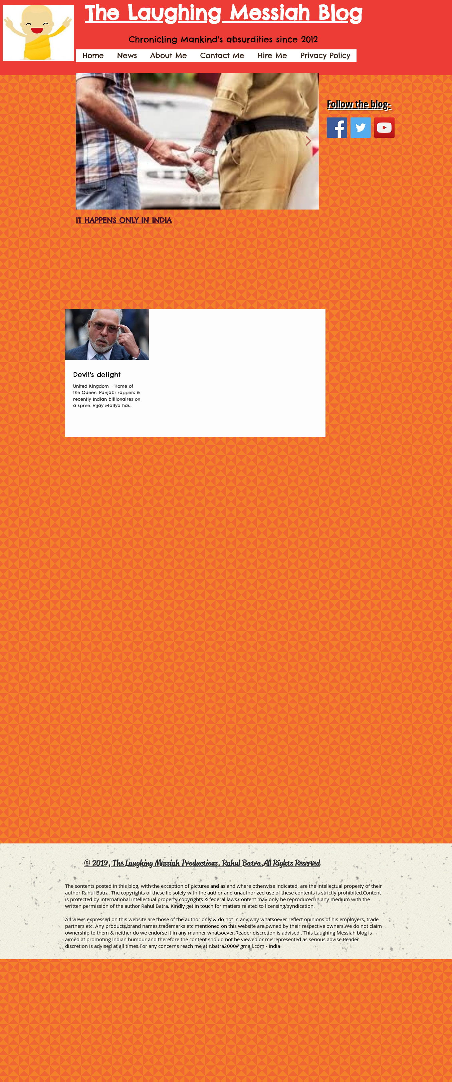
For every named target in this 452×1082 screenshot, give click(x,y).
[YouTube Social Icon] (384, 127)
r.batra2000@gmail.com (236, 946)
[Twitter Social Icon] (361, 127)
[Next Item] (308, 141)
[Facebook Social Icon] (337, 127)
